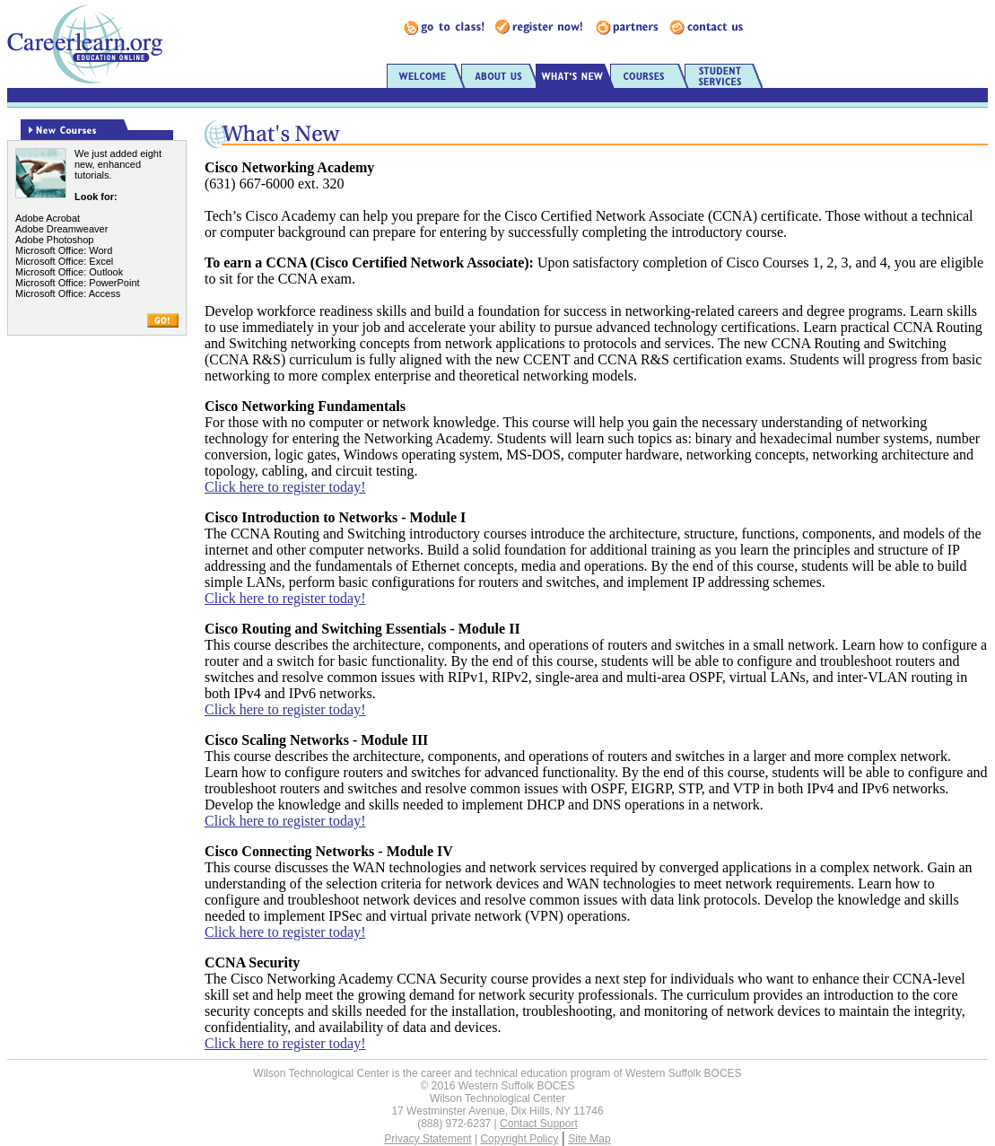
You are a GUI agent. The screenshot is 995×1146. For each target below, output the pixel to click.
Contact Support (539, 1123)
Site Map (589, 1139)
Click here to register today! (285, 486)
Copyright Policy (519, 1139)
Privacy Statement (427, 1139)
